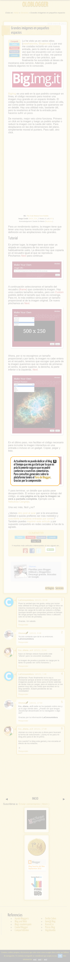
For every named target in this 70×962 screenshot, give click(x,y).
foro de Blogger (43, 477)
